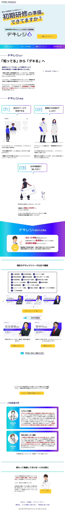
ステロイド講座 (38, 274)
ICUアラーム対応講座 (18, 282)
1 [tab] (30, 306)
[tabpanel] (14, 300)
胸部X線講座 (27, 277)
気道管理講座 (16, 285)
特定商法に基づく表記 (44, 505)
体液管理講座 (26, 274)
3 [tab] (33, 306)
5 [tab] (36, 306)
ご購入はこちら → (47, 36)
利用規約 (29, 502)
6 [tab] (37, 306)
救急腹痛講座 (32, 282)
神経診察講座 (16, 277)
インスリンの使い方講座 (31, 285)
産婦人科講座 (33, 288)
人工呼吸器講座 (16, 291)
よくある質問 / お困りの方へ (29, 505)
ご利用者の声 (57, 47)
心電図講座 (15, 274)
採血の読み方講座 (27, 280)
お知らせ (23, 502)
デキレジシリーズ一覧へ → (32, 311)
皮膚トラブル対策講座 (47, 288)
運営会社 (18, 505)
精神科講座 (43, 282)
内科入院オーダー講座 (41, 277)
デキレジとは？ (9, 47)
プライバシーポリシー (38, 502)
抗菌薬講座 (15, 280)
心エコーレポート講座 (18, 288)
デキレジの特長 (25, 47)
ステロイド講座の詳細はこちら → (31, 393)
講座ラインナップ (41, 47)
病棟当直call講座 (42, 280)
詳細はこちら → (17, 346)
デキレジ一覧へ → (45, 491)
